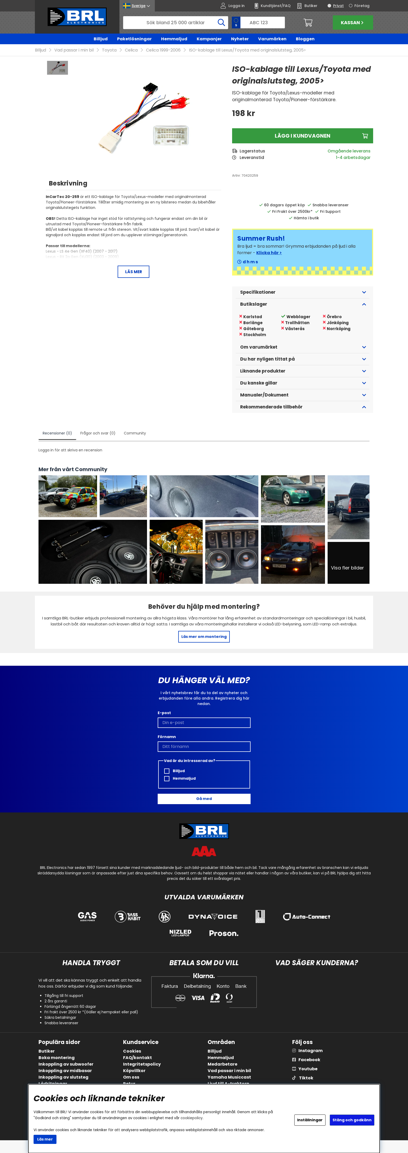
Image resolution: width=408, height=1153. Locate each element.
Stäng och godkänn (352, 1120)
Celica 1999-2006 (163, 50)
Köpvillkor (134, 1071)
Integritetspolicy (142, 1064)
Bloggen (305, 39)
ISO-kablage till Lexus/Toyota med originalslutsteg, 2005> (247, 50)
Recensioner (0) (57, 433)
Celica (131, 50)
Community (135, 433)
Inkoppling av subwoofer (66, 1064)
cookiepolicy (192, 1118)
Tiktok (306, 1078)
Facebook (309, 1060)
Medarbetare (222, 1064)
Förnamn (167, 736)
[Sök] (175, 22)
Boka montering (57, 1058)
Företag (361, 5)
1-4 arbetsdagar (353, 158)
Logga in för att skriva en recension (70, 450)
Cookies (132, 1051)
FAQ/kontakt (137, 1058)
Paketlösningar (134, 39)
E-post (164, 712)
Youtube (307, 1069)
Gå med (204, 799)
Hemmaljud (174, 39)
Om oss (131, 1077)
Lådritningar (53, 1084)
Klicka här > (269, 253)
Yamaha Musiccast (229, 1077)
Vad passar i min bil (74, 50)
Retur (129, 1084)
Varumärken (272, 39)
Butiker (47, 1051)
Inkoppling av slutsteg (63, 1077)
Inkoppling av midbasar (65, 1071)
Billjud (101, 39)
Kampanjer (209, 39)
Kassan (353, 22)
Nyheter (240, 39)
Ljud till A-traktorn (228, 1084)
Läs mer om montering (204, 636)
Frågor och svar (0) (98, 433)
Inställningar (310, 1120)
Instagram (310, 1051)
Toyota (109, 50)
